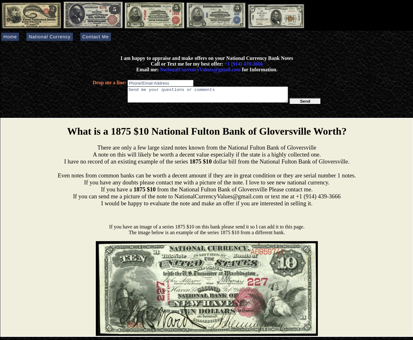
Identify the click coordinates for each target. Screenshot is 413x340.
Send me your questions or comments (208, 96)
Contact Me (95, 36)
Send (305, 104)
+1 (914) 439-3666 (244, 64)
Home (10, 36)
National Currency (49, 36)
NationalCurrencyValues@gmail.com (199, 69)
